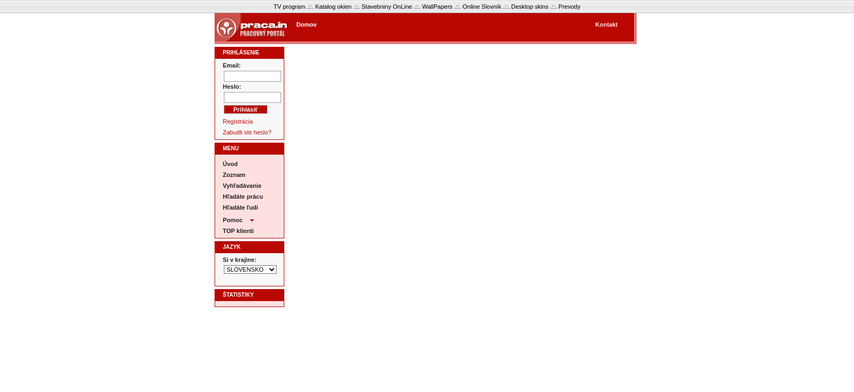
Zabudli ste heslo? (247, 132)
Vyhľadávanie (242, 185)
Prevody (569, 6)
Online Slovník (481, 6)
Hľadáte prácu (243, 196)
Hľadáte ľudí (240, 207)
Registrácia (238, 121)
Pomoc (238, 219)
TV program (289, 6)
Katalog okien (333, 6)
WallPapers (437, 6)
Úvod (230, 164)
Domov (306, 24)
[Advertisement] (459, 29)
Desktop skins (529, 6)
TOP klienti (238, 231)
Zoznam (234, 174)
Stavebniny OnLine (387, 6)
